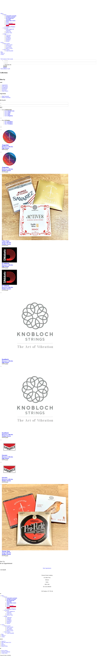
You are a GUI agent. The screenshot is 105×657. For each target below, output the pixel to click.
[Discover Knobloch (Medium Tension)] (35, 366)
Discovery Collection (7, 146)
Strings (4, 34)
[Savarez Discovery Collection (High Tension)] (9, 439)
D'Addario (5, 263)
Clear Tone (5, 241)
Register (5, 67)
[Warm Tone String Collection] (35, 484)
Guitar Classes (6, 49)
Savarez (4, 455)
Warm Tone (6, 551)
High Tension (5, 148)
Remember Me (7, 64)
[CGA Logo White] (47, 0)
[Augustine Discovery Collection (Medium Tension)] (9, 152)
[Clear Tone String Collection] (35, 174)
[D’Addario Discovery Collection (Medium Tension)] (9, 270)
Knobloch (5, 359)
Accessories (5, 27)
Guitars (4, 14)
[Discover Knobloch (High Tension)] (35, 292)
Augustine (5, 145)
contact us (50, 565)
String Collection (6, 242)
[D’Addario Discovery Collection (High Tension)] (9, 248)
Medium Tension (6, 170)
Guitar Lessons (6, 43)
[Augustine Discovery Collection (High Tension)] (9, 129)
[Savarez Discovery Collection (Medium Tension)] (9, 462)
